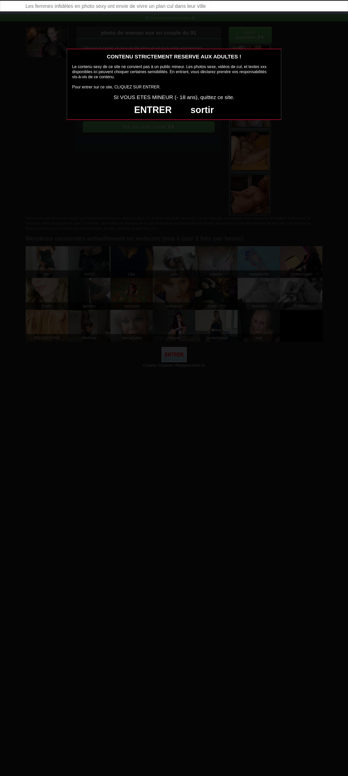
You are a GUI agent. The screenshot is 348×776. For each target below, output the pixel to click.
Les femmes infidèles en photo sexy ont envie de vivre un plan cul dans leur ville (116, 6)
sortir (202, 110)
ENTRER (153, 110)
